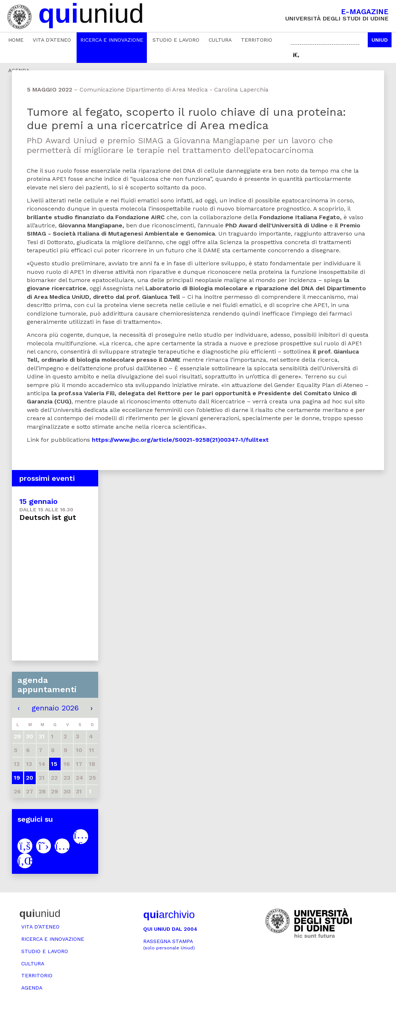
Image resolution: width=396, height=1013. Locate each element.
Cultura (220, 40)
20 (29, 777)
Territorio (256, 40)
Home (15, 40)
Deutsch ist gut (47, 517)
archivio (168, 914)
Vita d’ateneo (52, 40)
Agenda (31, 988)
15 (54, 763)
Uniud (379, 40)
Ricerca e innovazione (111, 40)
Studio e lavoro (175, 40)
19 (17, 777)
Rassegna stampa (169, 944)
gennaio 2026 (55, 707)
